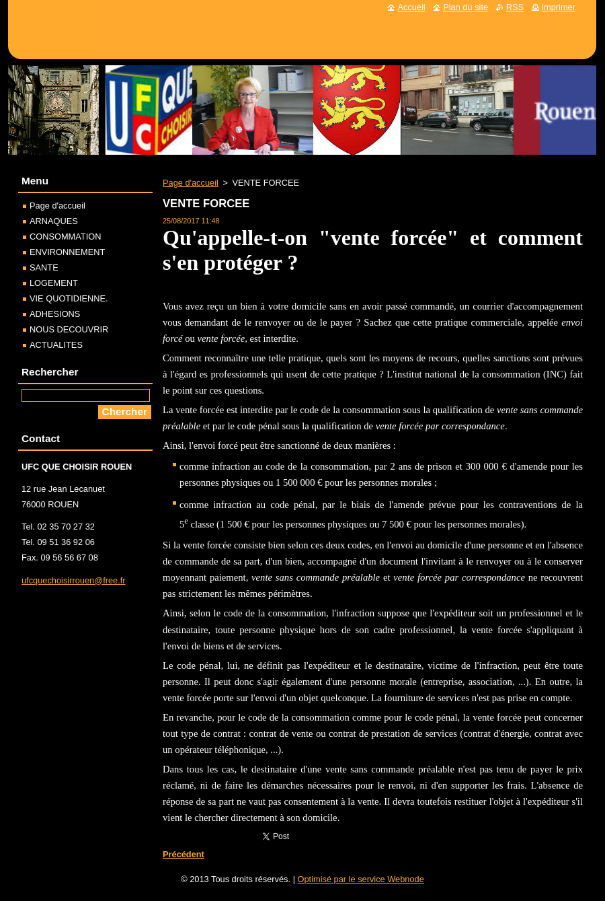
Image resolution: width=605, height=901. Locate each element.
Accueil (411, 7)
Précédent (183, 854)
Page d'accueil (190, 183)
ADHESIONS (55, 314)
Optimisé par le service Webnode (361, 879)
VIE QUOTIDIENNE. (69, 298)
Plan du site (465, 7)
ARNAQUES (54, 221)
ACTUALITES (56, 345)
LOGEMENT (54, 283)
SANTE (44, 267)
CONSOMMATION (65, 236)
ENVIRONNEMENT (67, 252)
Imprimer (558, 7)
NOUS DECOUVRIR (69, 329)
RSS (515, 7)
